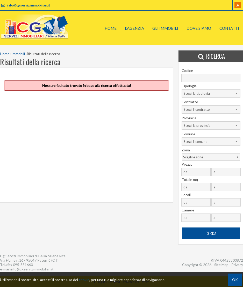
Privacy (237, 264)
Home (111, 28)
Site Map (221, 264)
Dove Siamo (199, 28)
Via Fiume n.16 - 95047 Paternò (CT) (29, 260)
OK (235, 279)
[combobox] (211, 93)
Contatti (229, 28)
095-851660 (23, 264)
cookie (84, 279)
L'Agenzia (134, 28)
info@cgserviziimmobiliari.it (25, 5)
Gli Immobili (165, 28)
